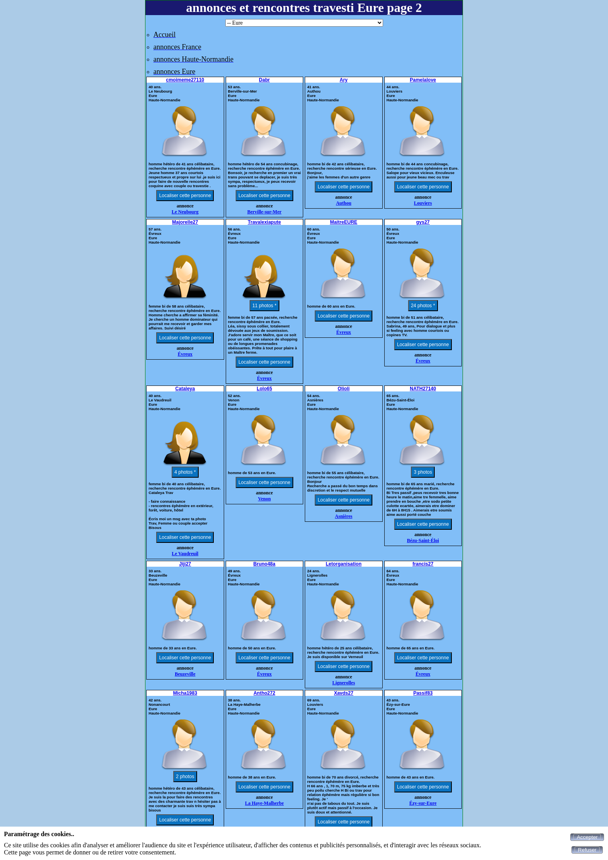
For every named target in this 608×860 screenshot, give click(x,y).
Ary (344, 80)
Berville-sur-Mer (264, 212)
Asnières (343, 516)
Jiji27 (185, 564)
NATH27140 (423, 388)
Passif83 (423, 693)
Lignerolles (343, 683)
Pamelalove (423, 80)
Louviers (423, 203)
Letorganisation (344, 564)
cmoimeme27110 (185, 80)
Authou (343, 203)
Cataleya (185, 388)
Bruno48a (264, 564)
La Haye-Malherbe (264, 803)
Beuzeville (185, 674)
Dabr (264, 80)
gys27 (423, 222)
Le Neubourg (185, 212)
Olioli (344, 388)
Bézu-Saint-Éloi (423, 540)
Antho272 (264, 693)
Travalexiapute (264, 222)
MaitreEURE (343, 222)
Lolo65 (264, 388)
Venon (264, 499)
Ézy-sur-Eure (423, 803)
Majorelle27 (185, 222)
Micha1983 (185, 693)
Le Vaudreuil (185, 553)
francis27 (423, 564)
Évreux (185, 354)
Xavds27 (343, 693)
